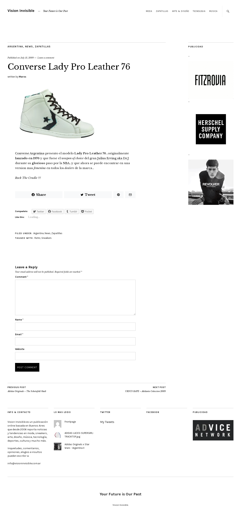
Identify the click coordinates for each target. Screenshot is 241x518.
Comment (21, 276)
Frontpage (70, 421)
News (29, 46)
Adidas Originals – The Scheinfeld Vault (27, 389)
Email (19, 334)
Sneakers (46, 238)
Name (19, 319)
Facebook (152, 412)
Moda (149, 11)
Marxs (22, 76)
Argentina (15, 46)
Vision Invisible (21, 10)
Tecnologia (199, 11)
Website (19, 349)
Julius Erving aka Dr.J (113, 158)
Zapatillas (162, 11)
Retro (37, 238)
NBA (66, 163)
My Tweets (107, 422)
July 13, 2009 (27, 57)
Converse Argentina (29, 153)
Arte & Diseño (180, 11)
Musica (213, 11)
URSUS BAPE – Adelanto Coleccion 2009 (145, 389)
